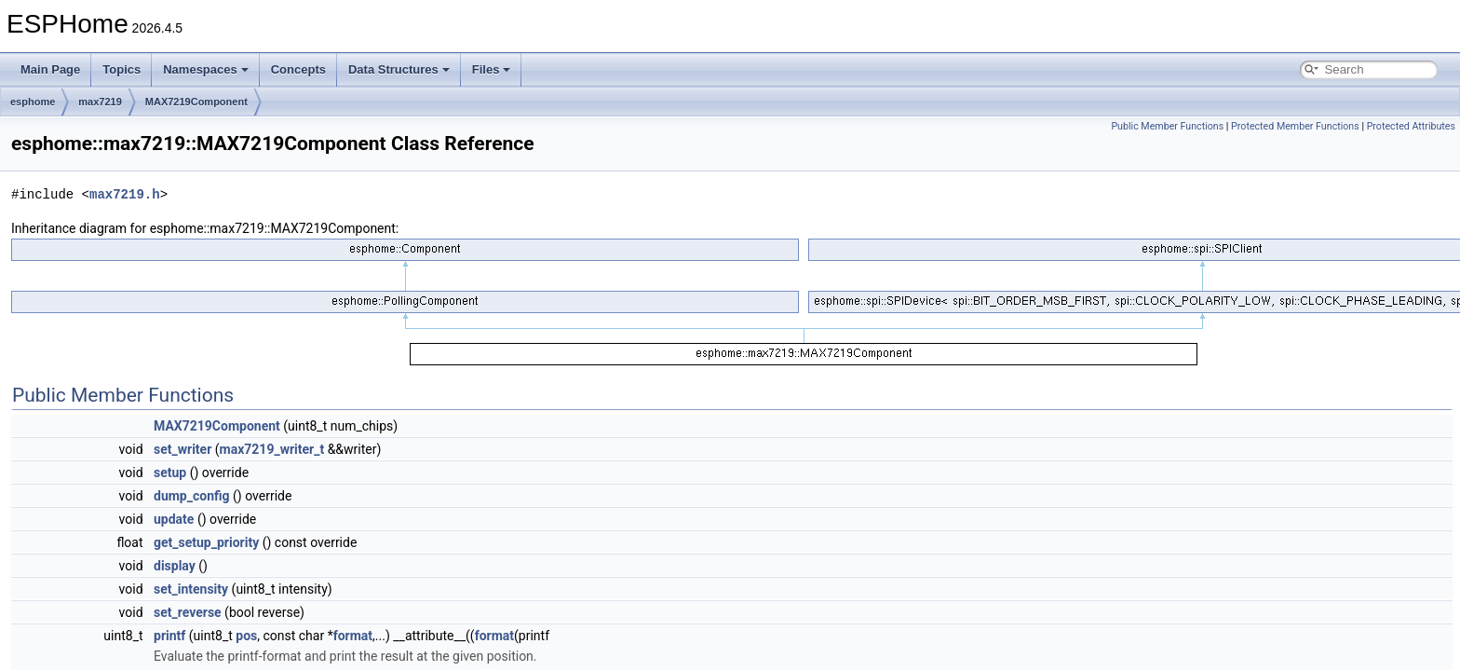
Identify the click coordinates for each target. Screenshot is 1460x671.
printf (169, 635)
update (174, 519)
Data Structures (399, 69)
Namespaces (206, 69)
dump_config (192, 495)
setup (170, 472)
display (175, 565)
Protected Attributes (1411, 126)
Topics (121, 69)
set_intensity (191, 589)
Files (491, 69)
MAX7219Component (196, 101)
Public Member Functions (1167, 126)
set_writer (182, 449)
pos (246, 635)
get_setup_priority (206, 542)
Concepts (298, 69)
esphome (32, 101)
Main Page (50, 69)
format (352, 635)
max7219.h (124, 194)
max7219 (100, 101)
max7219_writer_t (272, 449)
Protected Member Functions (1295, 126)
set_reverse (188, 612)
